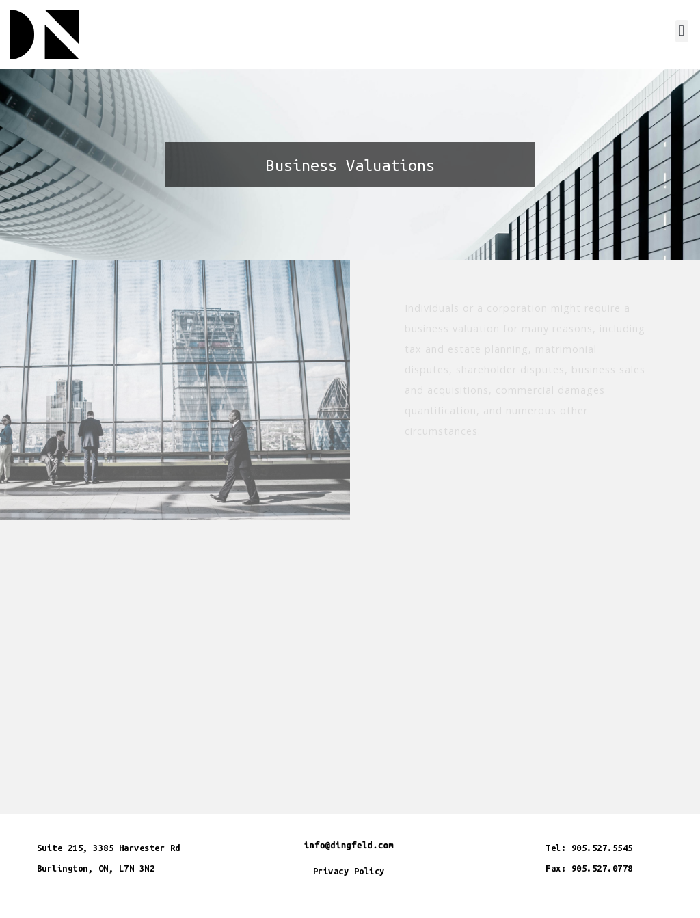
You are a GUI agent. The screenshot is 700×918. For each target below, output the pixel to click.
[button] (681, 31)
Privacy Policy (349, 871)
